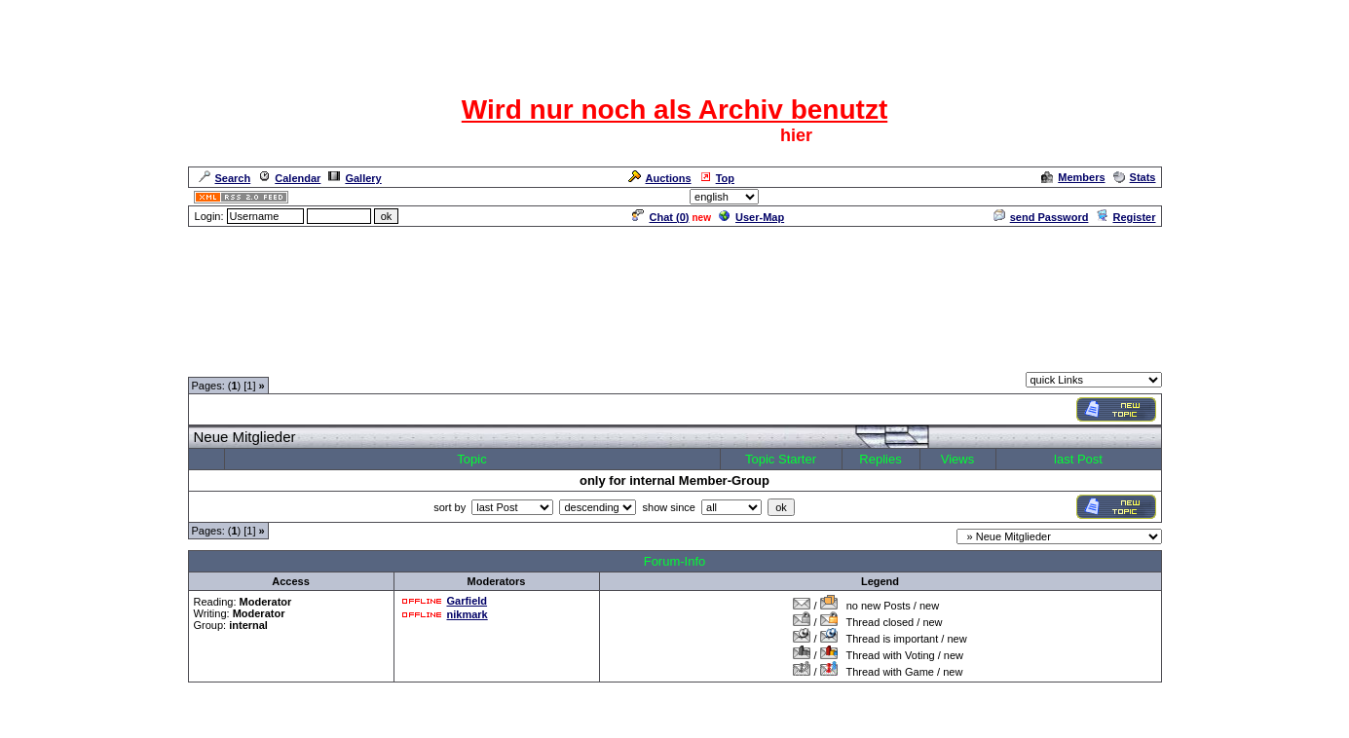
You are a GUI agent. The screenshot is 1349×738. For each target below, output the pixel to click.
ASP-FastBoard (629, 725)
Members (1073, 177)
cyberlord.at (781, 725)
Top (716, 178)
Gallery (354, 178)
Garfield (467, 601)
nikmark (467, 614)
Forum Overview (230, 360)
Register (1125, 217)
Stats (1134, 177)
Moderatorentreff (326, 360)
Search (225, 178)
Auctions (660, 178)
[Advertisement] (675, 299)
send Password (1041, 217)
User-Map (751, 217)
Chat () (660, 217)
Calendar (289, 178)
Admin (1137, 197)
